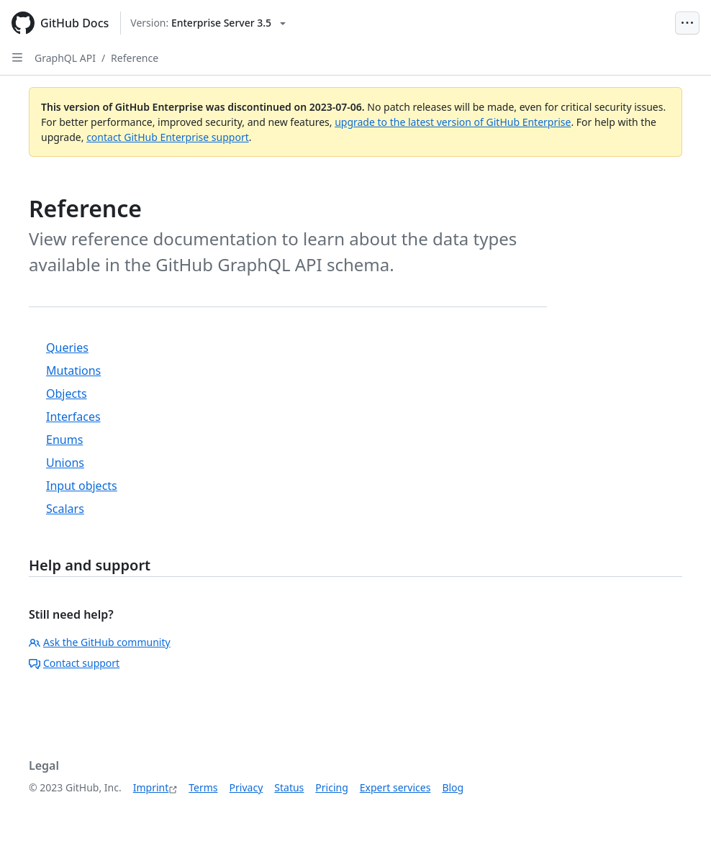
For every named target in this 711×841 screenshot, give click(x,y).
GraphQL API (65, 58)
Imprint (151, 787)
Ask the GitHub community (100, 642)
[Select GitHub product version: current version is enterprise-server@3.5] (208, 23)
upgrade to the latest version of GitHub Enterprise (453, 122)
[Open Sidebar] (17, 57)
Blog (452, 787)
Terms (203, 787)
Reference (134, 58)
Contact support (74, 663)
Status (289, 787)
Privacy (246, 787)
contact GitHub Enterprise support (167, 137)
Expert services (395, 787)
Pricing (331, 787)
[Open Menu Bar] (687, 23)
